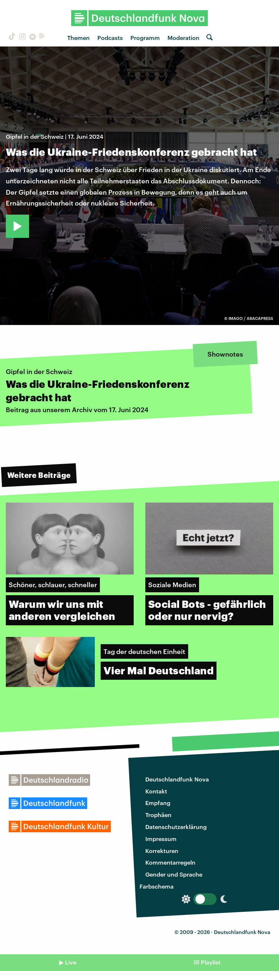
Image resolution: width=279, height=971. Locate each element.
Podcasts (110, 37)
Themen (78, 37)
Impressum (161, 838)
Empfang (157, 802)
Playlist (211, 962)
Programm (145, 37)
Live (70, 962)
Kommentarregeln (170, 862)
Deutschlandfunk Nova (177, 779)
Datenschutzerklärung (176, 826)
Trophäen (158, 814)
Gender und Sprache (173, 874)
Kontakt (156, 791)
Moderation (183, 37)
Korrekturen (161, 850)
